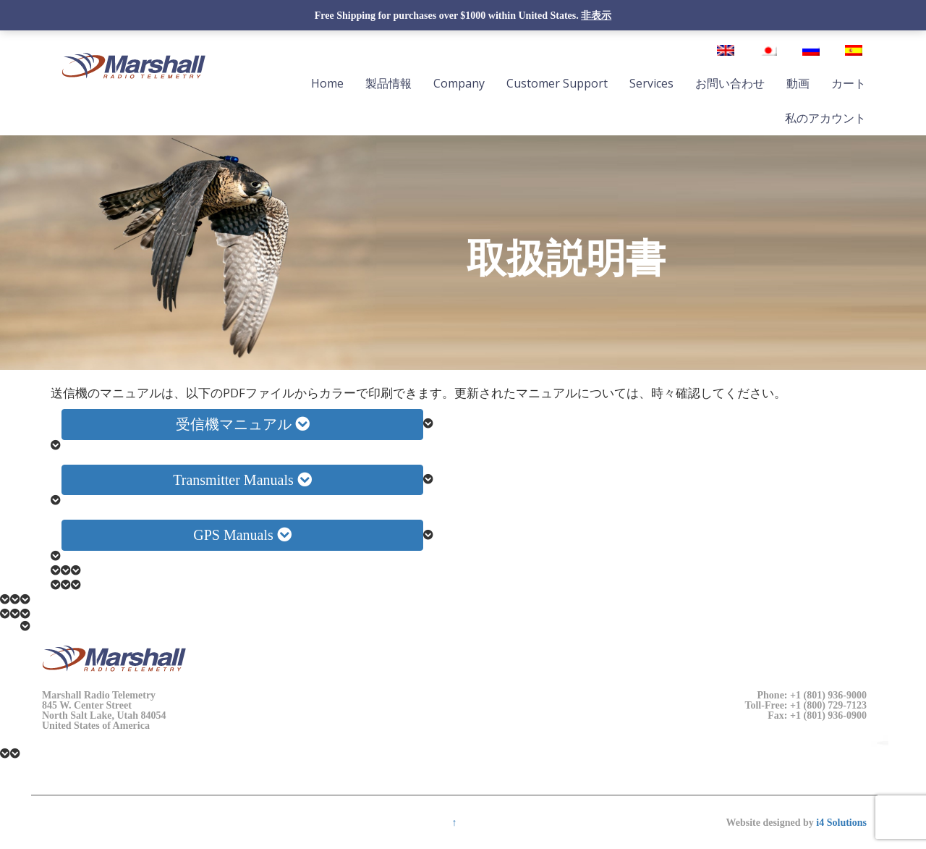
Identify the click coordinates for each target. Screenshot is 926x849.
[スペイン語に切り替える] (854, 50)
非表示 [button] (596, 15)
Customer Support (557, 83)
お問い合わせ (730, 83)
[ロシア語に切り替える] (811, 50)
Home (327, 83)
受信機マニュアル (243, 424)
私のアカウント (825, 118)
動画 (798, 83)
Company (459, 83)
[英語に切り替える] (726, 50)
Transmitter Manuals (242, 479)
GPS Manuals (242, 534)
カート (848, 83)
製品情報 (388, 83)
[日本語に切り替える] (768, 50)
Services (651, 83)
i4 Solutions (841, 822)
